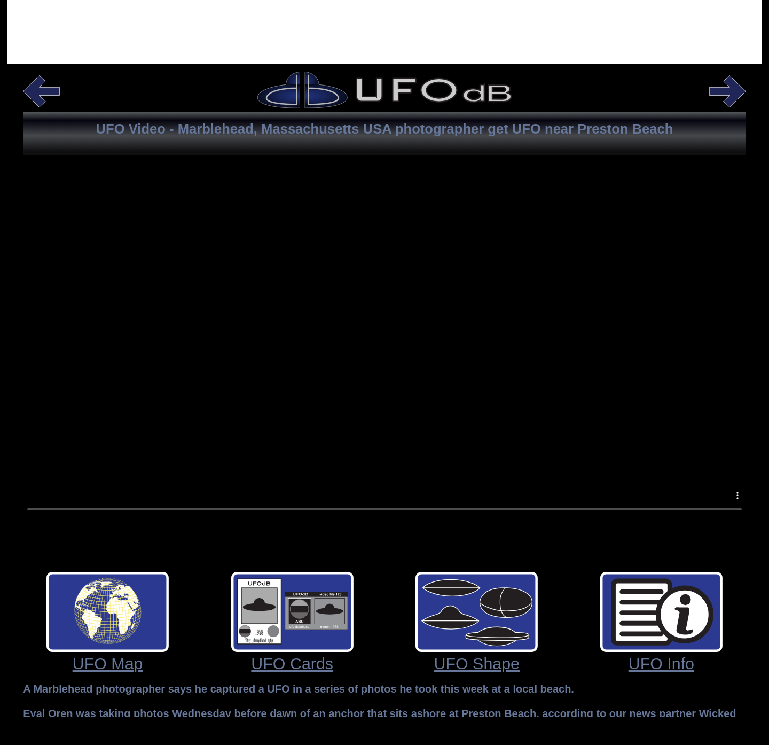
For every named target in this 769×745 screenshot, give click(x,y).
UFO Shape (477, 663)
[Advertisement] (384, 29)
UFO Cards (292, 663)
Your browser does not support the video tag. (384, 361)
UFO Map (108, 663)
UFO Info (661, 663)
